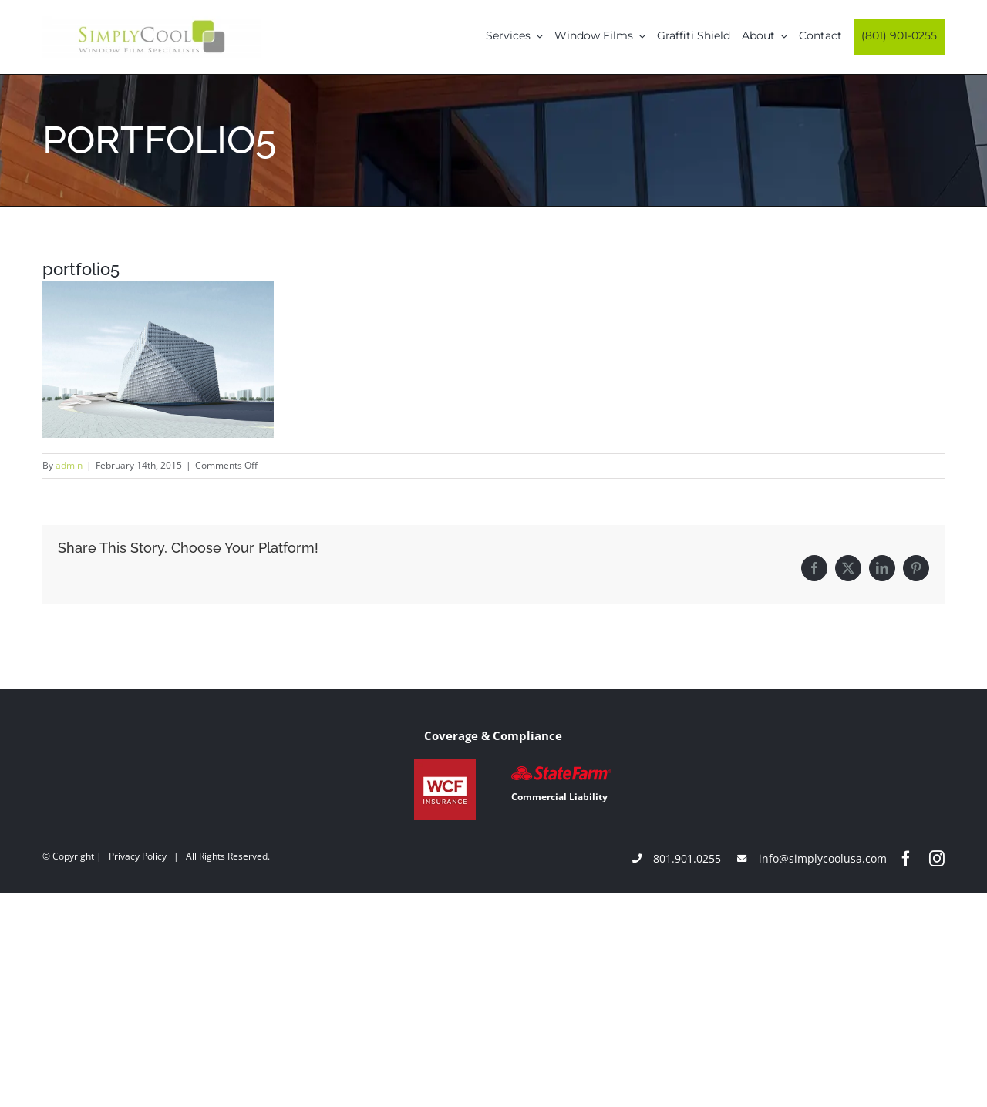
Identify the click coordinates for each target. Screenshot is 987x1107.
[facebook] (906, 858)
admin (69, 465)
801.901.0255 (687, 858)
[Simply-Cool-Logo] (151, 21)
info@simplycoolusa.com (823, 858)
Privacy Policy (138, 856)
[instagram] (937, 858)
